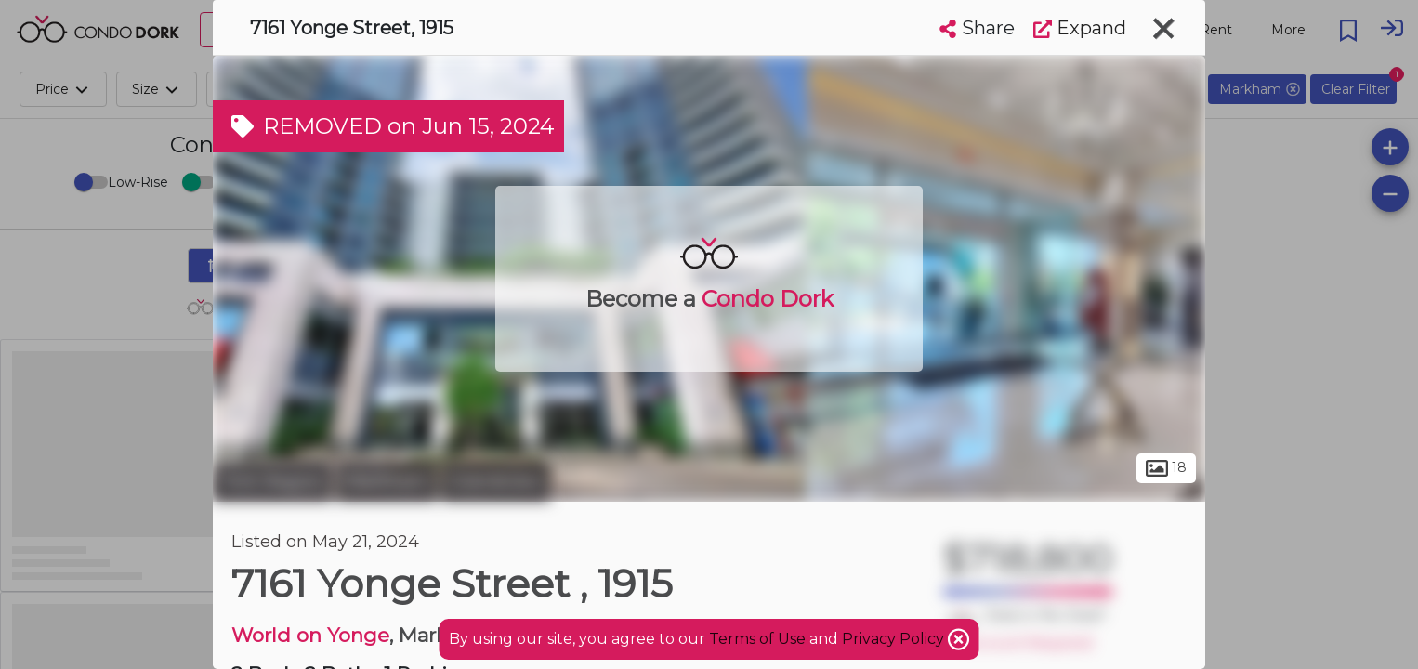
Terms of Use (757, 639)
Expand (1079, 28)
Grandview (496, 481)
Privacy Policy (895, 639)
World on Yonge (310, 635)
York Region (272, 481)
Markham (386, 481)
